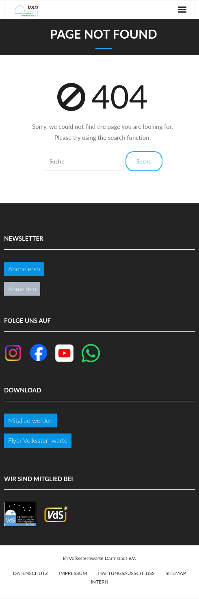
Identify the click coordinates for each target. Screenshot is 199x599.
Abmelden (22, 288)
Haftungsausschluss (126, 573)
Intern (99, 582)
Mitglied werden (30, 420)
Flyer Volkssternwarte (37, 440)
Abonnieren (24, 268)
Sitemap (176, 573)
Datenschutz (30, 573)
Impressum (73, 573)
